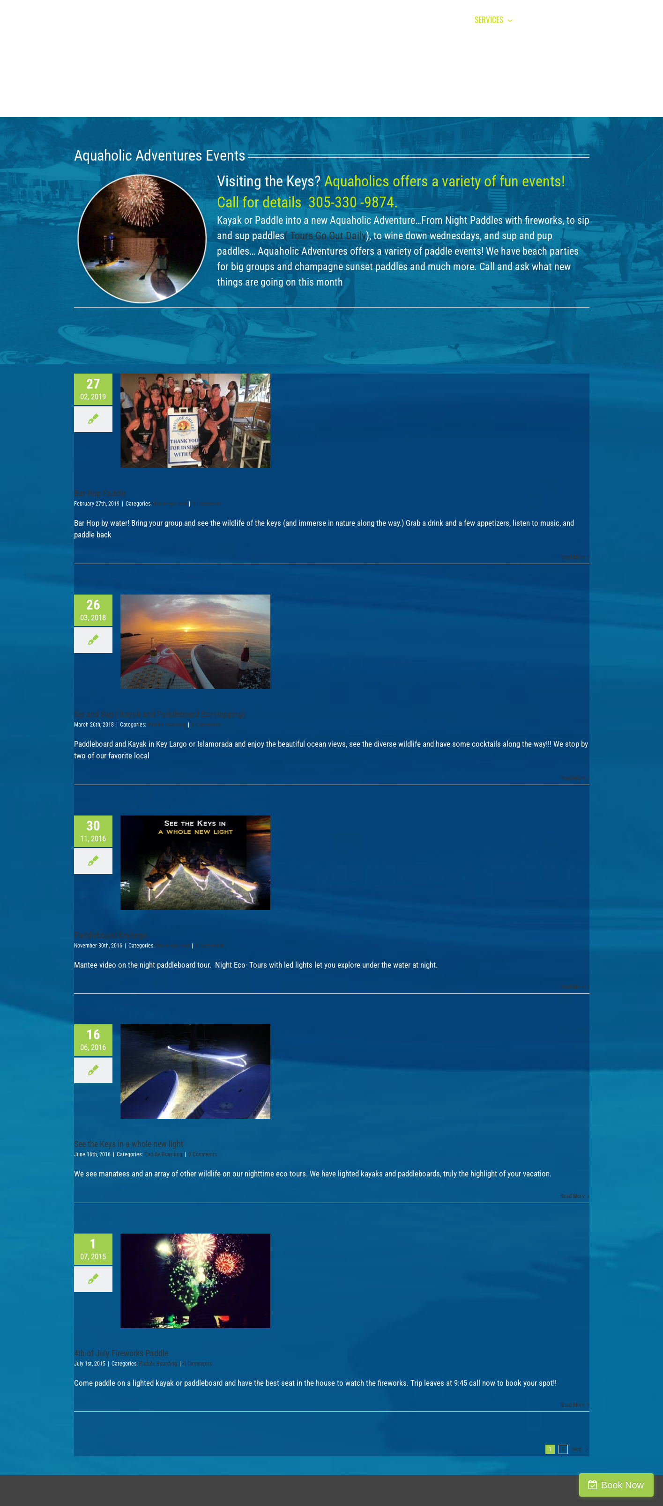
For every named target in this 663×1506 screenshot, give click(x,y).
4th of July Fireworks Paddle (121, 1353)
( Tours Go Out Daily (325, 236)
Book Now (622, 1485)
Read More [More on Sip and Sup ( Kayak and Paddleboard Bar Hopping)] (572, 778)
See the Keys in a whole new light (128, 1144)
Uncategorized (169, 503)
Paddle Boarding (167, 724)
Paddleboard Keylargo (110, 935)
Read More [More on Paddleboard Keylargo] (572, 987)
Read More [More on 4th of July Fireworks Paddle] (572, 1405)
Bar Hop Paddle (100, 493)
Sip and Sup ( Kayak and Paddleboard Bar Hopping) (159, 714)
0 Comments (207, 503)
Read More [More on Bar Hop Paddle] (572, 557)
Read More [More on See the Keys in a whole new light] (572, 1196)
